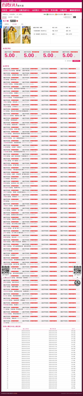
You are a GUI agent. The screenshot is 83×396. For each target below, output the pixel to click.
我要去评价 (76, 60)
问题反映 (63, 10)
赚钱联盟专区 (75, 10)
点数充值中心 (24, 10)
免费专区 (12, 10)
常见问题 (54, 10)
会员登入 (35, 10)
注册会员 (45, 10)
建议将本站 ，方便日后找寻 (11, 1)
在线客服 (15, 393)
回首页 (4, 10)
